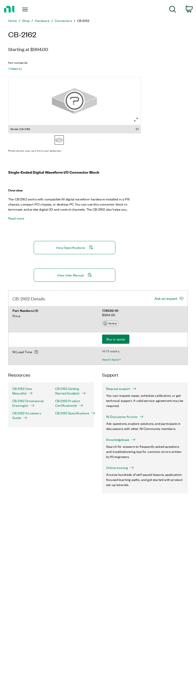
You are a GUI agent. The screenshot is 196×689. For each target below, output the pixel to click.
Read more (16, 218)
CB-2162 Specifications (72, 413)
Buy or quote (115, 339)
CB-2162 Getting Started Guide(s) (70, 390)
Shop (26, 20)
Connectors (63, 20)
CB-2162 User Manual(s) (22, 390)
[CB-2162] (59, 140)
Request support (121, 388)
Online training (120, 467)
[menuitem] (172, 10)
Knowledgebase (121, 439)
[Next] (98, 140)
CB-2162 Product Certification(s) (69, 403)
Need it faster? (111, 360)
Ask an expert (165, 298)
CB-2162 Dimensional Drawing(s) (28, 403)
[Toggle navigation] (30, 9)
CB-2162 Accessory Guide (26, 415)
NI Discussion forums (124, 416)
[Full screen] (136, 119)
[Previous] (50, 140)
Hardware (42, 20)
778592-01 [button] (15, 69)
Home (12, 20)
